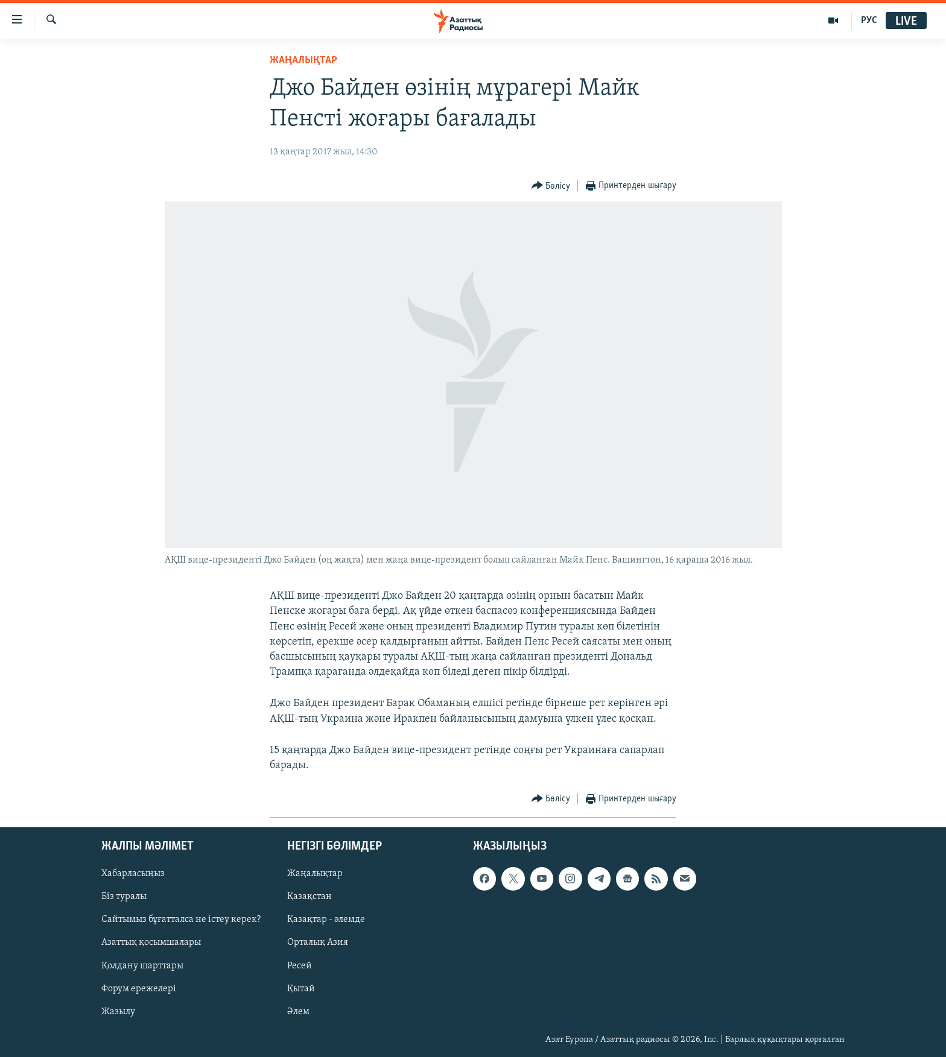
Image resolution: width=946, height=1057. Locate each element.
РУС (869, 20)
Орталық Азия (317, 943)
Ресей (299, 966)
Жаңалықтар (315, 874)
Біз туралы (124, 897)
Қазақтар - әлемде (326, 920)
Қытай (301, 989)
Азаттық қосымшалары (151, 943)
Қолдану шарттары (142, 966)
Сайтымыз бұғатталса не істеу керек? (181, 920)
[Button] (551, 186)
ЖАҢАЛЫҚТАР (303, 60)
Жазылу (118, 1012)
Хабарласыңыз (133, 874)
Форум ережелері (138, 989)
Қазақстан (309, 897)
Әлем (298, 1012)
